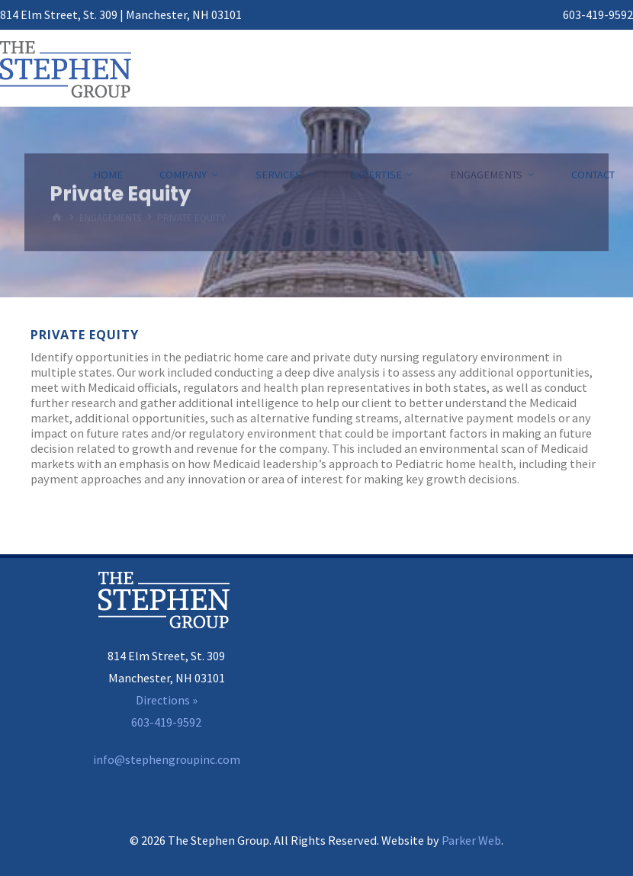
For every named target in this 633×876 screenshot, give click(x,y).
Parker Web (471, 840)
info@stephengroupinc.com (166, 759)
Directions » (167, 700)
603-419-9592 (598, 14)
